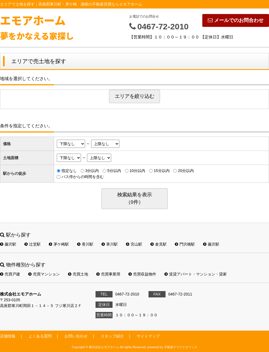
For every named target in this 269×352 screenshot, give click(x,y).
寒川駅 (110, 244)
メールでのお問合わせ (236, 20)
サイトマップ (148, 336)
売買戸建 (10, 274)
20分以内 (186, 170)
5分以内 (114, 170)
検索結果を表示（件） (134, 198)
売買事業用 (108, 274)
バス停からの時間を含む (82, 176)
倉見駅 (158, 244)
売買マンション (44, 274)
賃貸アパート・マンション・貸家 (195, 274)
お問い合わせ (76, 336)
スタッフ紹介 (112, 336)
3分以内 (92, 170)
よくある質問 (40, 336)
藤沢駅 (8, 244)
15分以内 (162, 170)
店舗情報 (7, 336)
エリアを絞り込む (134, 96)
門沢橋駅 (185, 244)
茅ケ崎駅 (59, 244)
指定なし (69, 170)
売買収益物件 (142, 274)
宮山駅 (134, 244)
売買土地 (78, 274)
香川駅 (85, 244)
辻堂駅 (32, 244)
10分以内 (137, 170)
